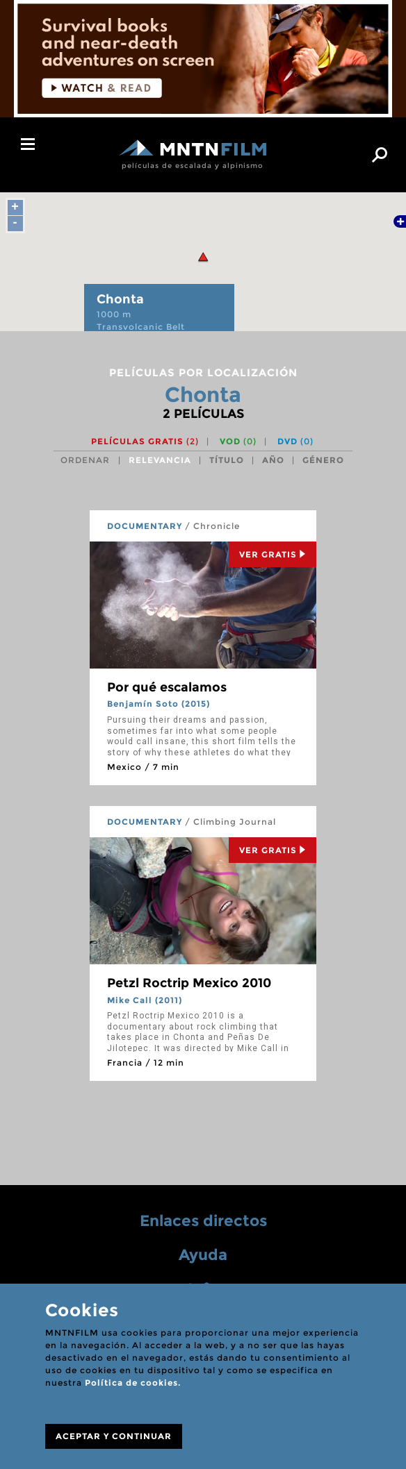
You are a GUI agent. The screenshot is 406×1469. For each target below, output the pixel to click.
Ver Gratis (272, 554)
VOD (238, 441)
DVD (295, 441)
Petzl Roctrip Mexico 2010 (189, 983)
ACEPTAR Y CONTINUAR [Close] (114, 1436)
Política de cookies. (133, 1382)
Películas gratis (145, 441)
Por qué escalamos (167, 687)
